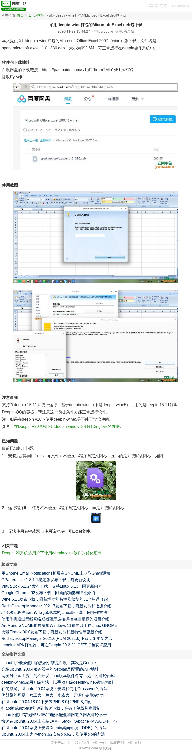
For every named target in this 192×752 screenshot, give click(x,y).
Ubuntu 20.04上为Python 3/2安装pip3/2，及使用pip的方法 (53, 734)
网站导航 (135, 743)
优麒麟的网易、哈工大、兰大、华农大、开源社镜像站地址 (54, 695)
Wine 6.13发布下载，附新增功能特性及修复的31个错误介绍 (55, 599)
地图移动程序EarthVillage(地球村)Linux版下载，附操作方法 (54, 612)
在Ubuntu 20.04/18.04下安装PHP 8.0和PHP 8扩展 (46, 702)
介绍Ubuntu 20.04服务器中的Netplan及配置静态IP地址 (50, 669)
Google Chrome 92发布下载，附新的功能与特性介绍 (48, 593)
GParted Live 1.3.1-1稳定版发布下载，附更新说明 (46, 580)
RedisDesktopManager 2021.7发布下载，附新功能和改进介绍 (57, 606)
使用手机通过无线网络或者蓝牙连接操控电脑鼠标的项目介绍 (56, 619)
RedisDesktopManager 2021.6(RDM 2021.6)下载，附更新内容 (57, 638)
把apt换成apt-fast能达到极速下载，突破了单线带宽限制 (51, 708)
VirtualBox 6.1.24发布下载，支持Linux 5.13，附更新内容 (52, 586)
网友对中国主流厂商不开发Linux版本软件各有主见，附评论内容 (58, 676)
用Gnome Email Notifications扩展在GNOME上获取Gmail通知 (56, 573)
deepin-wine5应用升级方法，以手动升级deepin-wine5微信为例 (57, 682)
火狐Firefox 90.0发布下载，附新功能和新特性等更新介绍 (52, 632)
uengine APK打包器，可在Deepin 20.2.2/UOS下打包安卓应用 (56, 645)
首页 (20, 15)
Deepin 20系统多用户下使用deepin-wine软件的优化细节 (52, 553)
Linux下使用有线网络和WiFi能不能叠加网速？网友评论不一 (54, 715)
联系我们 (82, 743)
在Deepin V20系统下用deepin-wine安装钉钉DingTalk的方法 (67, 426)
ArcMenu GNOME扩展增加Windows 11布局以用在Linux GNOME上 (61, 625)
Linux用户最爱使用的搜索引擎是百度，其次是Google (49, 663)
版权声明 (117, 743)
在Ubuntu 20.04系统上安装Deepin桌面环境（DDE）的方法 (54, 728)
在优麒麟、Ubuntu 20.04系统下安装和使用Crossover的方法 (55, 689)
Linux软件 (36, 15)
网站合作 (99, 743)
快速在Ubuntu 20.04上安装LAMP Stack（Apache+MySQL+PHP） (60, 721)
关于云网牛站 (61, 743)
